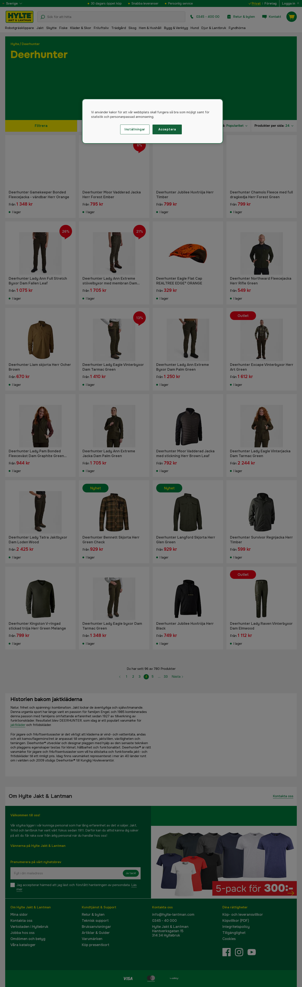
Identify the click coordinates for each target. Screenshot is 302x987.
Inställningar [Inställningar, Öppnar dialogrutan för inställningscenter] (135, 129)
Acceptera (167, 129)
